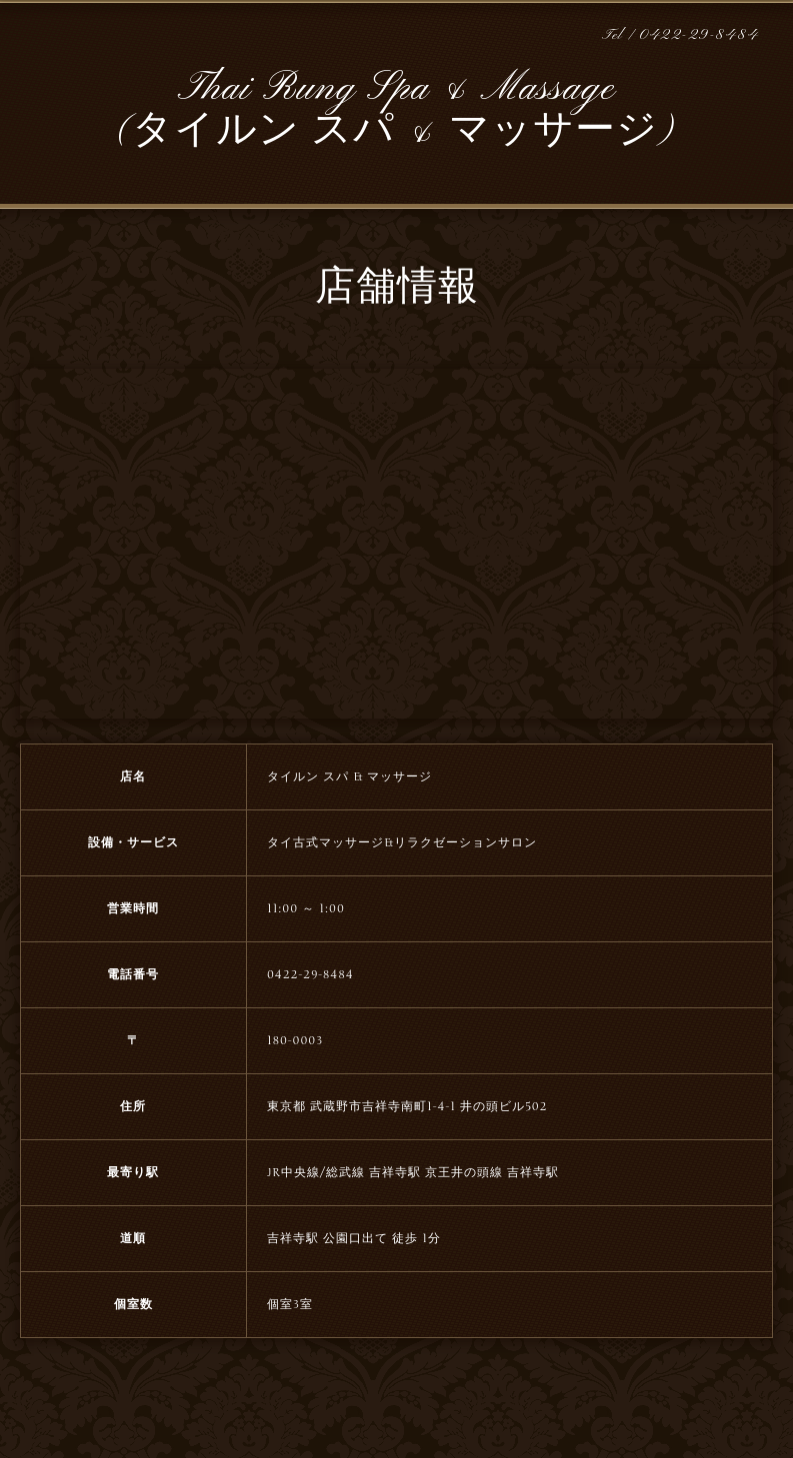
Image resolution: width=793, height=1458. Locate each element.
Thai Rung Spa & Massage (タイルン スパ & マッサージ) (396, 110)
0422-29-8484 (699, 35)
